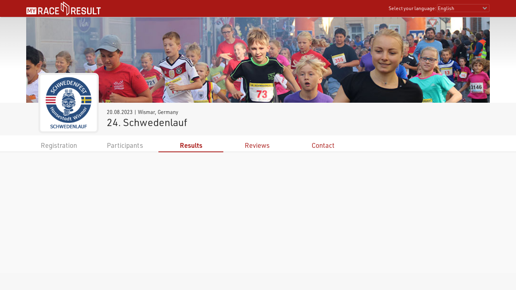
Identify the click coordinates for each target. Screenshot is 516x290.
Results (191, 145)
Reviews (257, 145)
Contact (323, 145)
